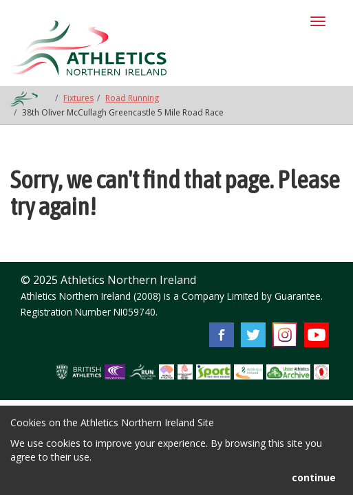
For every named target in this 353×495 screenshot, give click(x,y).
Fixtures (78, 98)
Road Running (132, 98)
